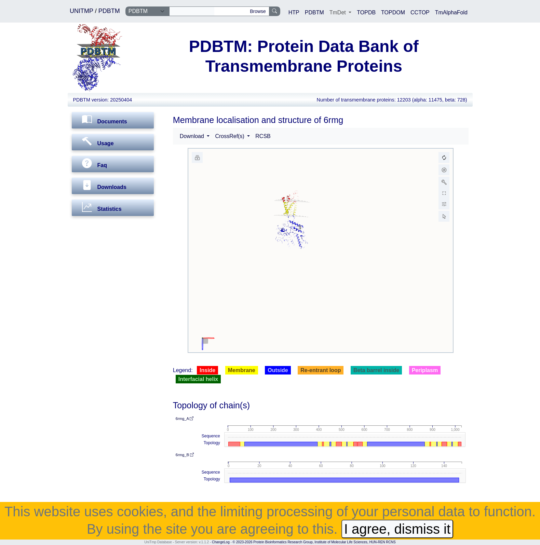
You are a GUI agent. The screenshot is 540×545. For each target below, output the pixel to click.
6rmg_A (185, 419)
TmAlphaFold (451, 12)
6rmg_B (185, 455)
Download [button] (193, 136)
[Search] (192, 11)
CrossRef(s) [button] (230, 136)
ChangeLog (221, 542)
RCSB (262, 136)
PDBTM (109, 11)
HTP (293, 12)
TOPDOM (393, 12)
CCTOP (420, 12)
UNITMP (82, 11)
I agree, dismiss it (397, 528)
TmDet (338, 12)
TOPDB (366, 12)
